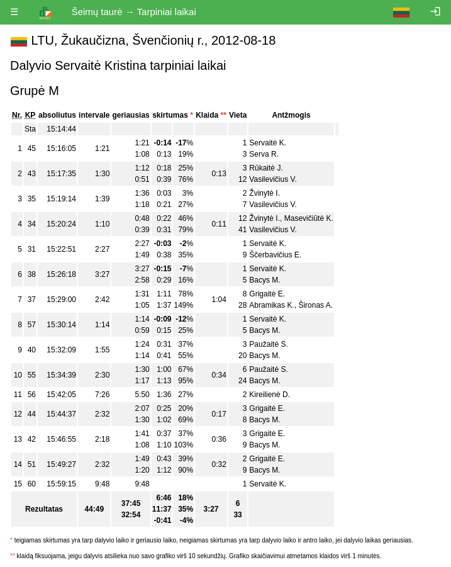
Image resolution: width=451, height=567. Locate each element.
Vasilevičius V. (272, 179)
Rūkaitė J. (265, 168)
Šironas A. (315, 305)
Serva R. (264, 154)
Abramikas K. (271, 305)
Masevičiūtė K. (308, 218)
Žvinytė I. (264, 193)
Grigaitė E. (267, 293)
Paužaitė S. (268, 344)
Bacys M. (264, 280)
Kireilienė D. (269, 394)
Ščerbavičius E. (275, 254)
